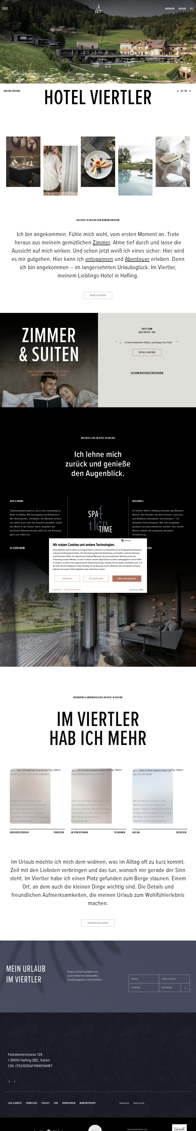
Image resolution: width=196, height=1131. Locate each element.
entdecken (181, 832)
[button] (178, 92)
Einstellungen (96, 578)
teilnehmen (120, 832)
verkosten (59, 832)
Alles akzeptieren (127, 578)
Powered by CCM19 (136, 589)
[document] (98, 559)
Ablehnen (67, 578)
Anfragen (169, 8)
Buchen (182, 8)
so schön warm (17, 548)
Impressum (57, 589)
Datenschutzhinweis (72, 589)
